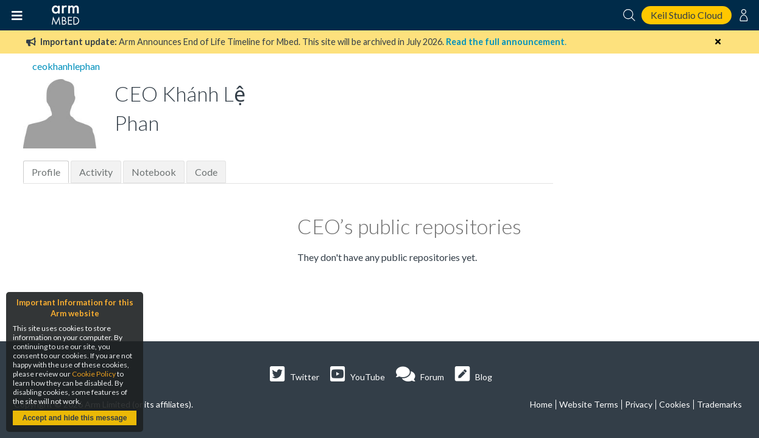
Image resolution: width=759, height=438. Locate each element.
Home (541, 404)
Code (206, 172)
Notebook (154, 172)
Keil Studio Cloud (686, 15)
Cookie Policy (94, 373)
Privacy (638, 404)
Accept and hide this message (74, 418)
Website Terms (588, 404)
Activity (96, 172)
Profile (46, 172)
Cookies (674, 404)
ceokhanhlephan (66, 66)
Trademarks (719, 404)
